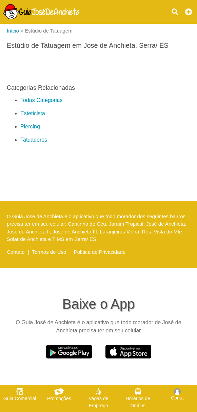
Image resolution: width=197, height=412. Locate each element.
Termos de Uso (49, 252)
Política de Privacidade (100, 252)
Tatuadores (33, 140)
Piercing (30, 126)
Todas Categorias (41, 100)
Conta (177, 394)
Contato (16, 252)
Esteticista (32, 113)
